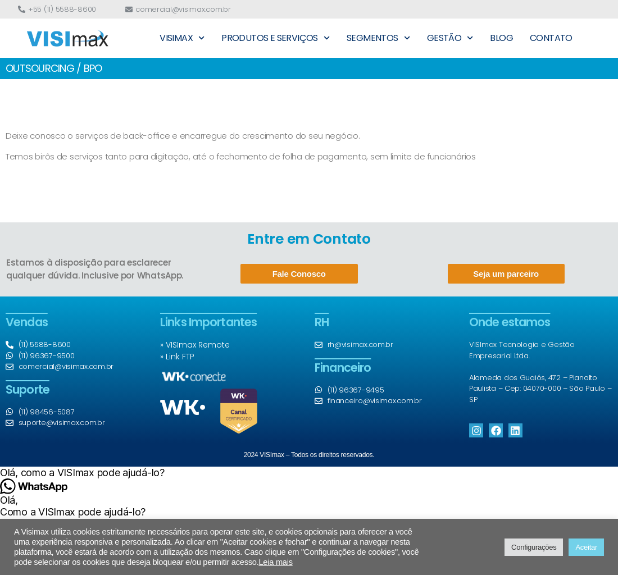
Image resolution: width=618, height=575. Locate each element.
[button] (309, 472)
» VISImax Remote (195, 344)
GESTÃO (450, 38)
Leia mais (275, 562)
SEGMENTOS (378, 38)
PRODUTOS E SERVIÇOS (275, 38)
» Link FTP (177, 356)
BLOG (501, 37)
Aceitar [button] (586, 547)
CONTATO (551, 37)
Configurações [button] (533, 547)
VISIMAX (182, 38)
